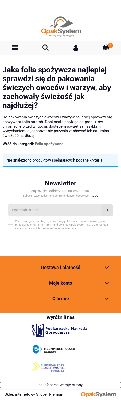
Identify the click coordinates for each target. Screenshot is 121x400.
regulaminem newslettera (59, 228)
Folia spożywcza (49, 144)
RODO (95, 195)
